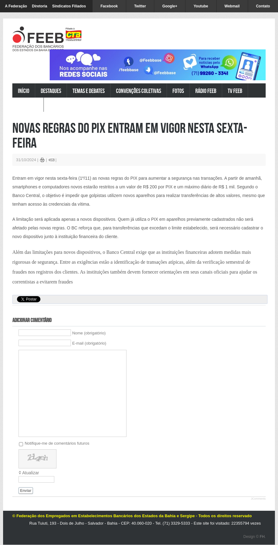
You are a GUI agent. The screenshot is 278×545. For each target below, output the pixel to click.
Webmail (232, 6)
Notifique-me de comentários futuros (57, 443)
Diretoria (39, 6)
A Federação (16, 6)
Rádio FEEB (205, 90)
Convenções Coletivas (138, 90)
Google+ (169, 6)
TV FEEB (235, 90)
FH (262, 537)
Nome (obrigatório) (89, 333)
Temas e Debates (89, 90)
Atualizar (30, 472)
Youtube (200, 6)
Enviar (25, 490)
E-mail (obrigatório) (89, 343)
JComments (258, 498)
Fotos (178, 90)
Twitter (140, 6)
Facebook (109, 6)
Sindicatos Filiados (69, 6)
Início (23, 90)
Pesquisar (28, 105)
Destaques (51, 90)
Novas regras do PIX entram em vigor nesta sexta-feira (129, 135)
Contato (263, 6)
